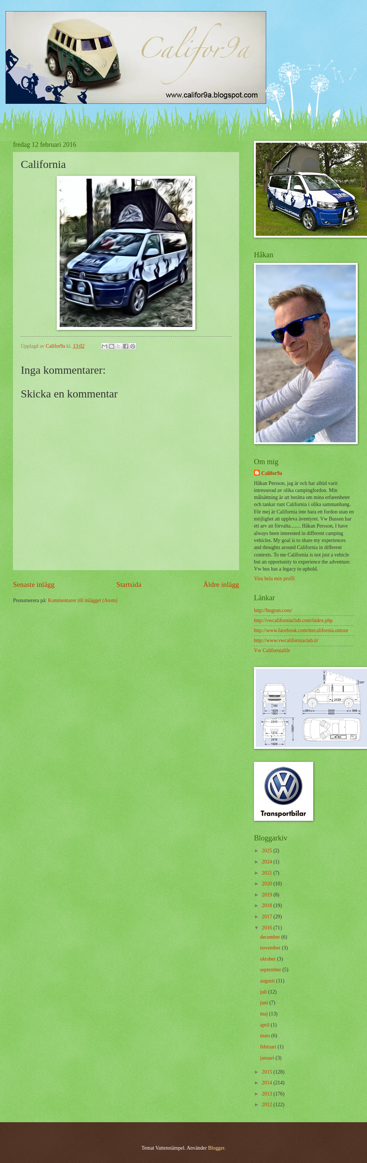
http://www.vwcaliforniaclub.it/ (286, 640)
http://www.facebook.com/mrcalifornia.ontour (301, 630)
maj (264, 1014)
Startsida (129, 584)
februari (269, 1047)
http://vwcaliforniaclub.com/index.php (293, 620)
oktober (268, 959)
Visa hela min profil (274, 578)
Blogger (216, 1148)
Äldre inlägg (221, 584)
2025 (267, 850)
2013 (267, 1094)
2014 (267, 1083)
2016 (267, 928)
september (271, 969)
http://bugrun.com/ (273, 610)
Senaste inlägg (33, 584)
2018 (267, 905)
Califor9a (271, 473)
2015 (267, 1072)
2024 (267, 862)
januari (268, 1058)
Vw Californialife (272, 650)
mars (265, 1035)
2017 (267, 916)
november (271, 948)
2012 (267, 1104)
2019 (267, 895)
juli (264, 992)
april (265, 1025)
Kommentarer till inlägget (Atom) (82, 600)
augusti (268, 981)
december (270, 937)
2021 (267, 873)
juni (265, 1002)
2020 (267, 883)
